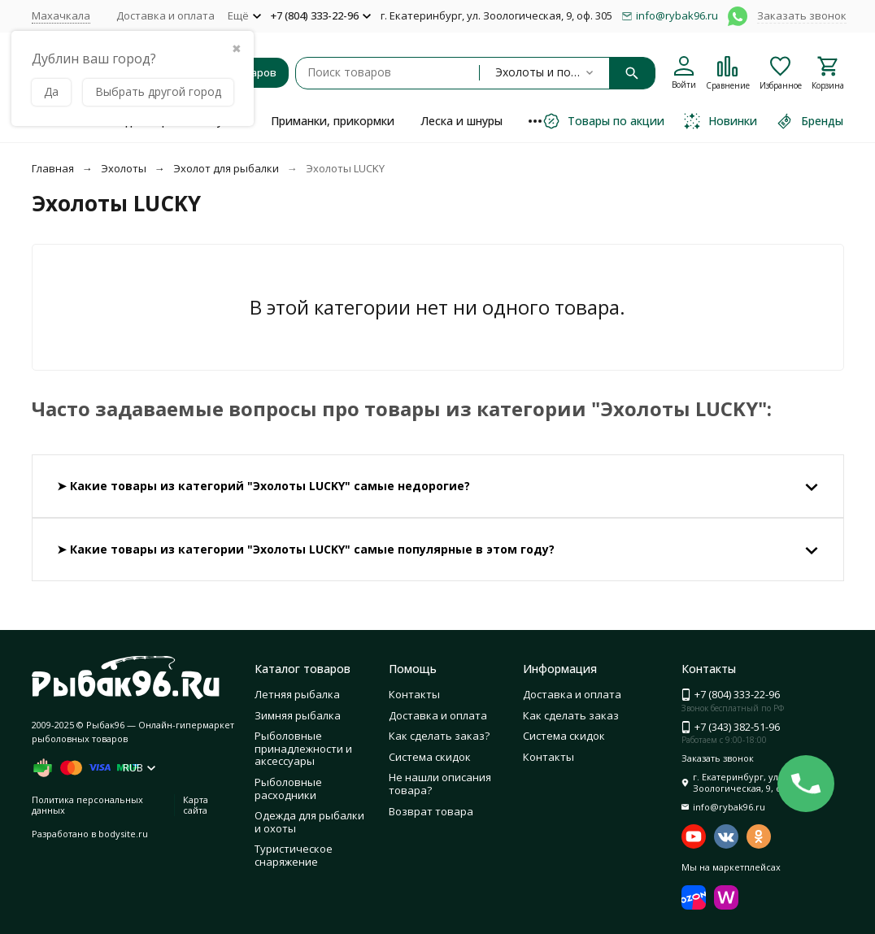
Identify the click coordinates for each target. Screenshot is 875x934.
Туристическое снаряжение (294, 855)
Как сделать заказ (571, 715)
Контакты (414, 694)
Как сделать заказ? (439, 735)
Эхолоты (123, 168)
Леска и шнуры (461, 120)
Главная (53, 168)
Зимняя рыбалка (298, 715)
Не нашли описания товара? (440, 783)
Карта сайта (195, 804)
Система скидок (430, 756)
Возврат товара (431, 811)
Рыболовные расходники (288, 788)
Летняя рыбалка (297, 694)
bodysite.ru (123, 834)
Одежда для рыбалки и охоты (309, 822)
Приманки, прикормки (332, 120)
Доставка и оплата (165, 15)
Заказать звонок (802, 15)
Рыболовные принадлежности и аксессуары (303, 748)
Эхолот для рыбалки (226, 168)
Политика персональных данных (87, 804)
